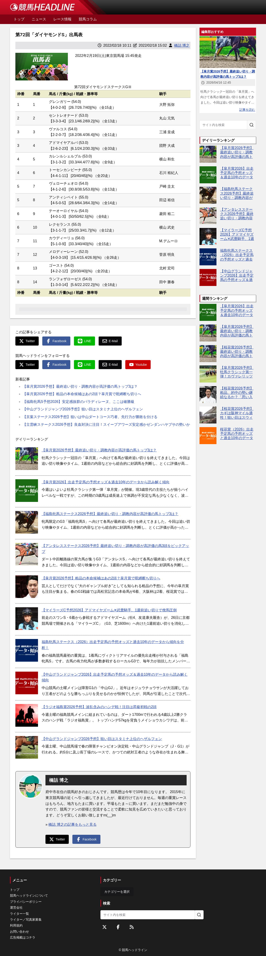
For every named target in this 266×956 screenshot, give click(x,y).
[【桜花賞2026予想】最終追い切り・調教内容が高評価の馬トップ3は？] (208, 353)
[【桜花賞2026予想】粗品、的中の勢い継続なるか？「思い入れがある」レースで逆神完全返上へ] (208, 394)
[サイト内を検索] (251, 124)
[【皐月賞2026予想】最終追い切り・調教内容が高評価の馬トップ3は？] (26, 458)
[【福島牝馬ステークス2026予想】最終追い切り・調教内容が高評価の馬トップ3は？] (26, 522)
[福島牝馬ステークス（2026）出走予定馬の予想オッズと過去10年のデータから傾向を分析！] (26, 650)
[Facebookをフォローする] (118, 927)
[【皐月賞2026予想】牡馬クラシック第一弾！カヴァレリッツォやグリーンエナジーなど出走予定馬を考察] (208, 373)
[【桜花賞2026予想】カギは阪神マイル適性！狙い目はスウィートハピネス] (208, 415)
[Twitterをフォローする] (104, 927)
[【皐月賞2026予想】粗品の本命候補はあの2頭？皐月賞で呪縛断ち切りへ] (26, 586)
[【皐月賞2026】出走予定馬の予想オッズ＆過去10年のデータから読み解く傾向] (26, 490)
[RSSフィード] (132, 927)
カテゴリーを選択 (117, 891)
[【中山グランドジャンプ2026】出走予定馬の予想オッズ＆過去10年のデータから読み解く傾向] (26, 683)
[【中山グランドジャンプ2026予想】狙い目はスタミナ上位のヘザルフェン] (26, 747)
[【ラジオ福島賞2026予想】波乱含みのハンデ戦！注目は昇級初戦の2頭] (26, 715)
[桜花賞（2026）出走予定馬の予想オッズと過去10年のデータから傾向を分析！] (208, 435)
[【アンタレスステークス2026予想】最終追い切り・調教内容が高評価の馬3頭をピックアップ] (26, 554)
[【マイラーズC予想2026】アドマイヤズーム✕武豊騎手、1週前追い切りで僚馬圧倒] (26, 618)
